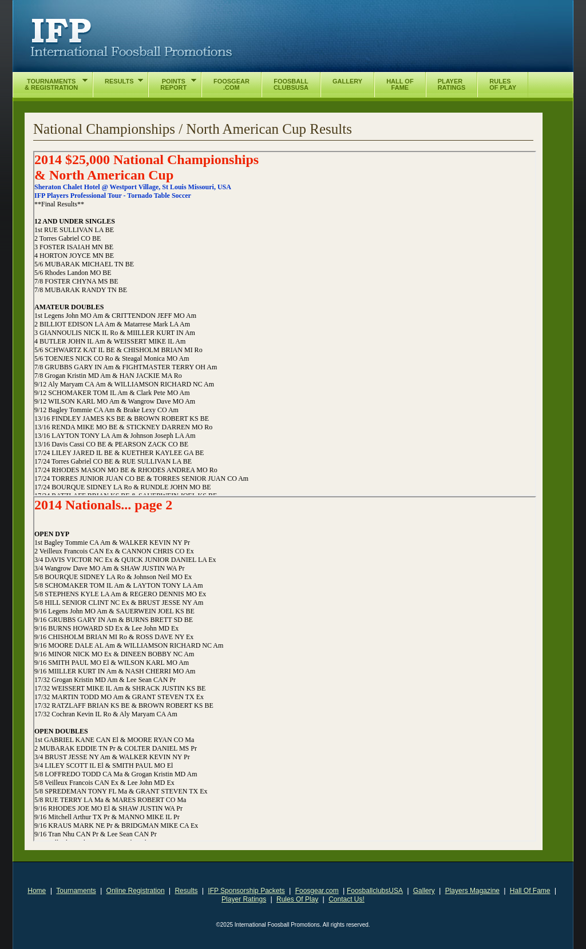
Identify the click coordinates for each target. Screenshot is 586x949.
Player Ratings (243, 899)
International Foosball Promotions (131, 38)
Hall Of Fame (530, 891)
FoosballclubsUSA (375, 891)
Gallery (424, 891)
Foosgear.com (317, 891)
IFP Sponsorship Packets (246, 891)
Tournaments (76, 891)
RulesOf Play (502, 84)
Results (186, 891)
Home (36, 891)
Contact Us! (346, 899)
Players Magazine (472, 891)
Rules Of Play (297, 899)
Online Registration (135, 891)
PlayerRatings (452, 84)
